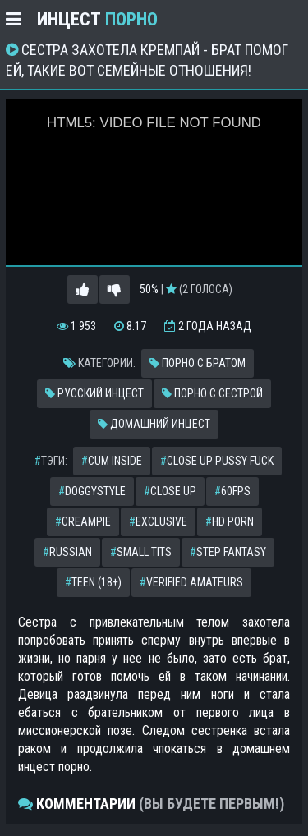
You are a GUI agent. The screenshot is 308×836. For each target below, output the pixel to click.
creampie (83, 521)
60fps (232, 491)
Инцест (97, 19)
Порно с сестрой (212, 393)
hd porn (229, 521)
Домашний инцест (154, 423)
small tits (141, 551)
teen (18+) (93, 582)
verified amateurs (191, 582)
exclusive (158, 521)
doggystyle (92, 491)
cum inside (111, 460)
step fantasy (228, 551)
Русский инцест (94, 393)
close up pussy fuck (217, 460)
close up (170, 491)
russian (67, 551)
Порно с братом (197, 363)
